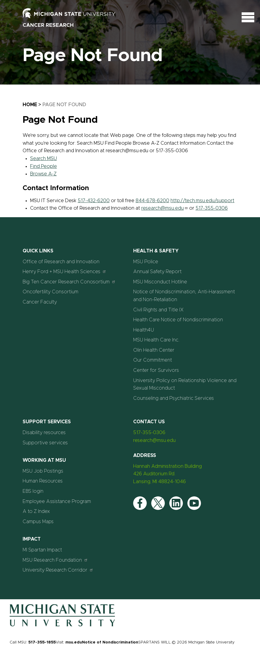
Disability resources (44, 432)
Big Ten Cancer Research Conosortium (69, 281)
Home (30, 104)
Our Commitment (152, 360)
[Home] (62, 625)
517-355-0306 (212, 208)
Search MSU (43, 158)
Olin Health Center (153, 350)
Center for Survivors (156, 370)
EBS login (33, 491)
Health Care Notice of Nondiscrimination (178, 319)
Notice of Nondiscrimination (110, 642)
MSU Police (145, 261)
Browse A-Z (43, 173)
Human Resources (43, 481)
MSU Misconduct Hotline (160, 281)
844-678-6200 (152, 200)
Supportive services (45, 442)
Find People (43, 166)
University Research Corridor (58, 569)
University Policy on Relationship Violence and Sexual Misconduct (185, 384)
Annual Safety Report (157, 271)
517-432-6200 (94, 200)
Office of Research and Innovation (61, 261)
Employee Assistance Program (57, 501)
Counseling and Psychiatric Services (173, 398)
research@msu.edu (164, 208)
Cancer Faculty (40, 302)
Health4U (143, 330)
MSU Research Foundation (55, 560)
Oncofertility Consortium (50, 291)
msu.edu (73, 642)
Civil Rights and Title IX (158, 309)
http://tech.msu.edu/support (202, 200)
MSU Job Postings (43, 471)
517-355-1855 (42, 642)
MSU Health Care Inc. (156, 340)
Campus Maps (38, 521)
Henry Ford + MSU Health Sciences (64, 271)
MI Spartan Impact (42, 550)
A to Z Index (36, 511)
